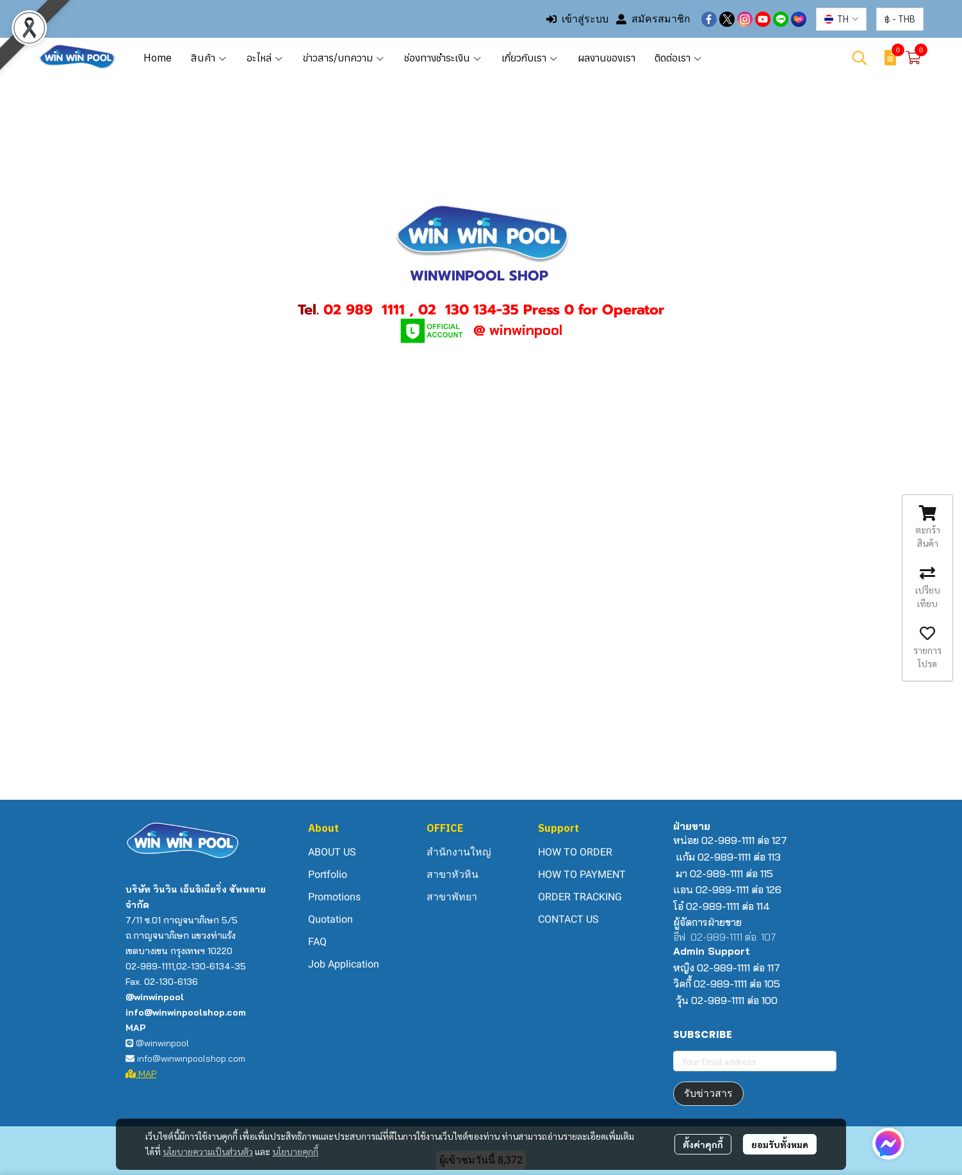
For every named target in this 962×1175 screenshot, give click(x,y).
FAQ (317, 942)
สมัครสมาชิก (653, 19)
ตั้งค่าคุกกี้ (703, 1144)
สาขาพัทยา (452, 897)
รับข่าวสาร (708, 1093)
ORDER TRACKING (580, 897)
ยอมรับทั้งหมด (779, 1144)
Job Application (343, 964)
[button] (841, 19)
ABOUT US (332, 852)
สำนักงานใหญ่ (459, 852)
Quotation (330, 919)
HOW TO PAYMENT (582, 874)
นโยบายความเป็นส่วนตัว (208, 1151)
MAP (141, 1074)
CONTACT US (568, 919)
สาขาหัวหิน (452, 874)
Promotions (334, 897)
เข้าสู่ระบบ (577, 19)
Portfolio (327, 874)
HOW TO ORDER (575, 852)
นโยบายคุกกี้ (295, 1151)
